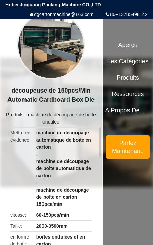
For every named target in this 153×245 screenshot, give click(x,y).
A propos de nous (127, 110)
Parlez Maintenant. (128, 147)
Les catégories (128, 61)
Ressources (128, 94)
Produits (14, 114)
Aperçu (128, 45)
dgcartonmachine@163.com (64, 14)
